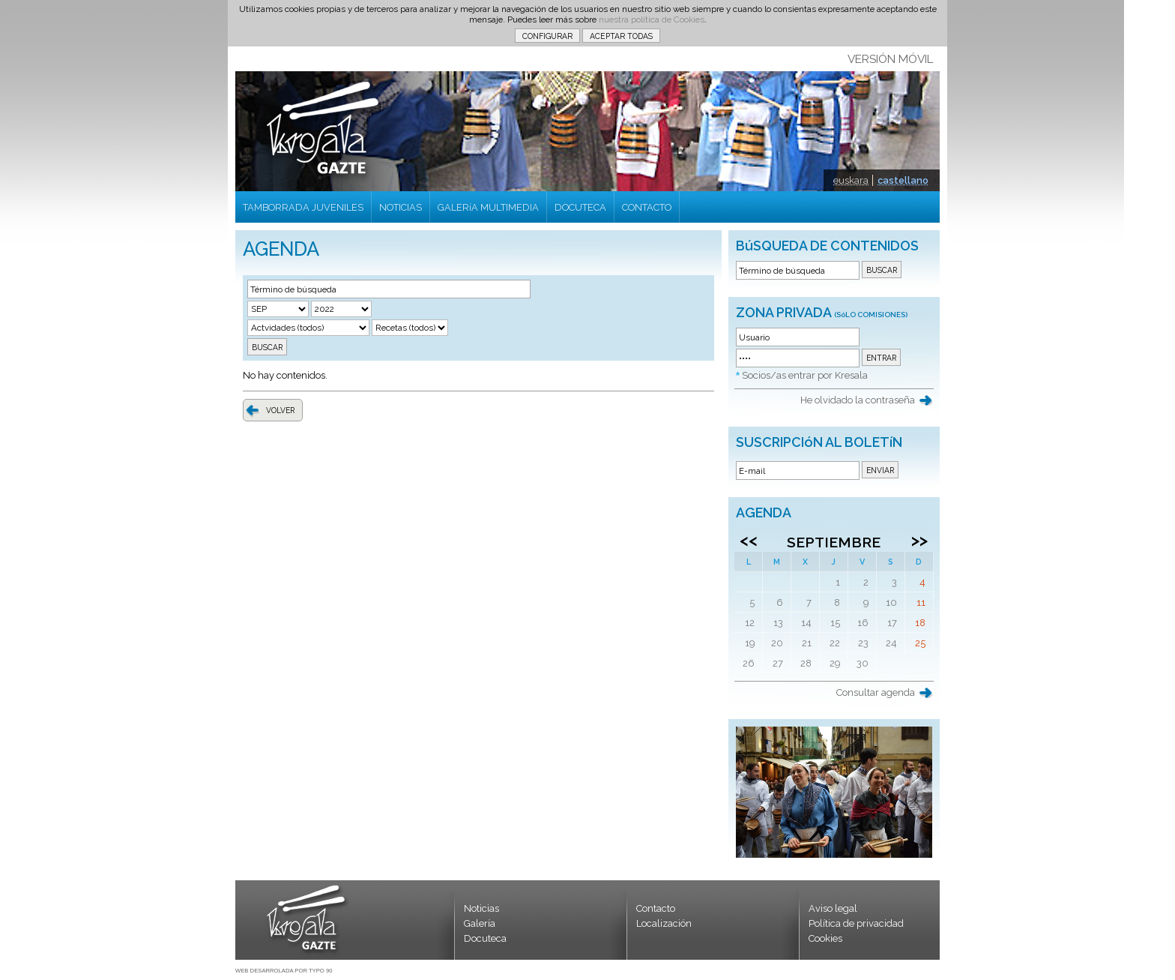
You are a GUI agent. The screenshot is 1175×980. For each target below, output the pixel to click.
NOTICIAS (400, 207)
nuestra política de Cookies (651, 19)
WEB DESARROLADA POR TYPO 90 (283, 970)
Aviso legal (833, 908)
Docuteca (485, 938)
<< (749, 540)
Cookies (825, 938)
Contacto (655, 908)
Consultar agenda (875, 692)
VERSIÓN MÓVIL (890, 59)
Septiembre (834, 542)
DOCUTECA (580, 207)
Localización (664, 923)
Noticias (481, 908)
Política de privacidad (856, 923)
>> (919, 540)
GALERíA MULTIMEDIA (488, 207)
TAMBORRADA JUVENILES (303, 207)
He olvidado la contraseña (857, 400)
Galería (479, 923)
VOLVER (280, 410)
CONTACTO (646, 207)
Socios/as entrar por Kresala (805, 375)
